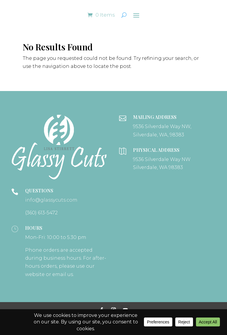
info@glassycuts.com (51, 200)
